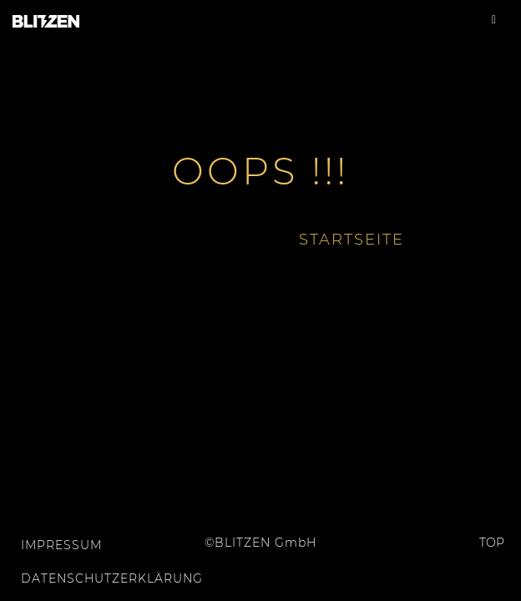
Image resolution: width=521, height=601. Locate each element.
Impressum (61, 545)
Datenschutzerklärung (93, 578)
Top (478, 542)
